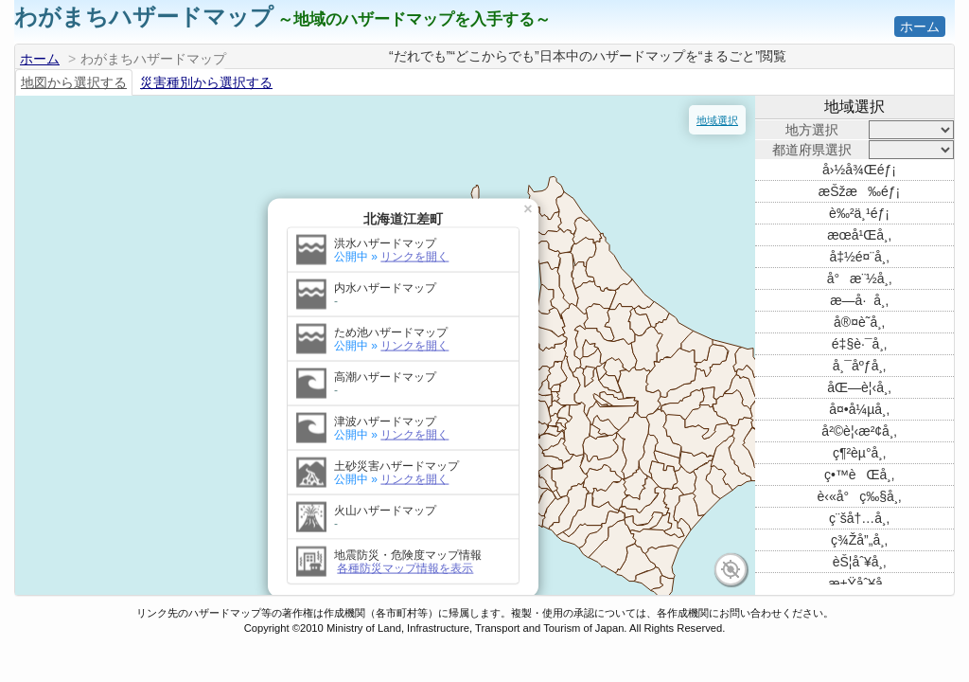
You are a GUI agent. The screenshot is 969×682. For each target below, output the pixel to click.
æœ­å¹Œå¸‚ (859, 234)
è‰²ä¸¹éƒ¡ (859, 213)
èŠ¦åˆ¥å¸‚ (860, 561)
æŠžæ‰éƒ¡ (859, 191)
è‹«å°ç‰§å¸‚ (860, 496)
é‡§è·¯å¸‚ (859, 343)
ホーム (920, 26)
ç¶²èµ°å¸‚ (859, 452)
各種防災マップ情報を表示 (144, 493)
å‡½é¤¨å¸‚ (859, 256)
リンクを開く (153, 181)
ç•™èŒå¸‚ (859, 474)
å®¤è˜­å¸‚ (859, 322)
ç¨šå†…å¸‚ (859, 518)
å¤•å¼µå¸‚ (859, 409)
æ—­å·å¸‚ (859, 300)
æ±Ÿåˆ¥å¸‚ (859, 583)
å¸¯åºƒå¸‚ (859, 365)
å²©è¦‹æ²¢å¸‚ (858, 431)
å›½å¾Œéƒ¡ (859, 169)
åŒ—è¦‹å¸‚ (858, 387)
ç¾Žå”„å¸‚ (859, 539)
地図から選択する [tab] (74, 82)
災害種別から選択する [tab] (206, 82)
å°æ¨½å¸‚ (859, 278)
